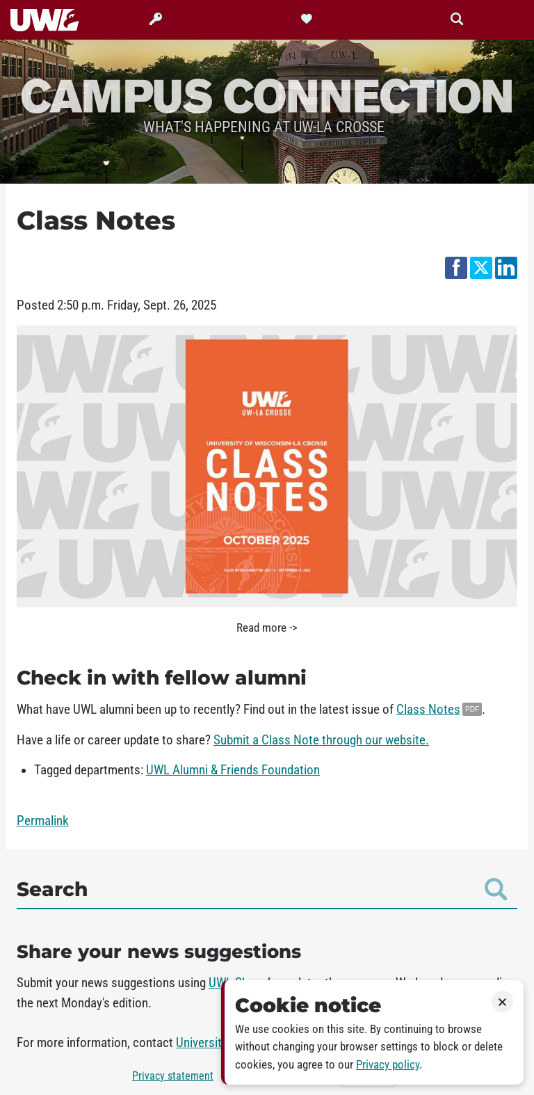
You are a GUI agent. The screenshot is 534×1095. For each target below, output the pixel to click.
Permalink (43, 821)
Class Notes (428, 709)
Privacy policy (387, 1064)
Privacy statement (172, 1075)
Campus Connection (267, 94)
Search (262, 889)
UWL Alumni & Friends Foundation (233, 770)
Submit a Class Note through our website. (321, 740)
